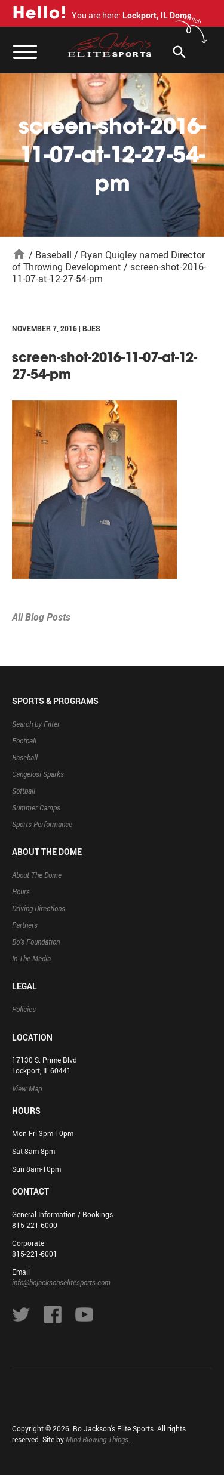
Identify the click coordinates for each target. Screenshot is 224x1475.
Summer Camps (36, 807)
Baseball (53, 254)
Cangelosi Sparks (38, 774)
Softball (23, 790)
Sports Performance (42, 824)
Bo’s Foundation (36, 941)
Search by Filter (36, 724)
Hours (21, 891)
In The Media (31, 958)
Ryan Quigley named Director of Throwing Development (108, 260)
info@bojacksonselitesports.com (61, 1282)
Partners (25, 925)
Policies (24, 1009)
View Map (27, 1088)
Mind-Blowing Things (97, 1439)
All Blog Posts (41, 617)
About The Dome (37, 875)
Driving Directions (38, 908)
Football (24, 740)
